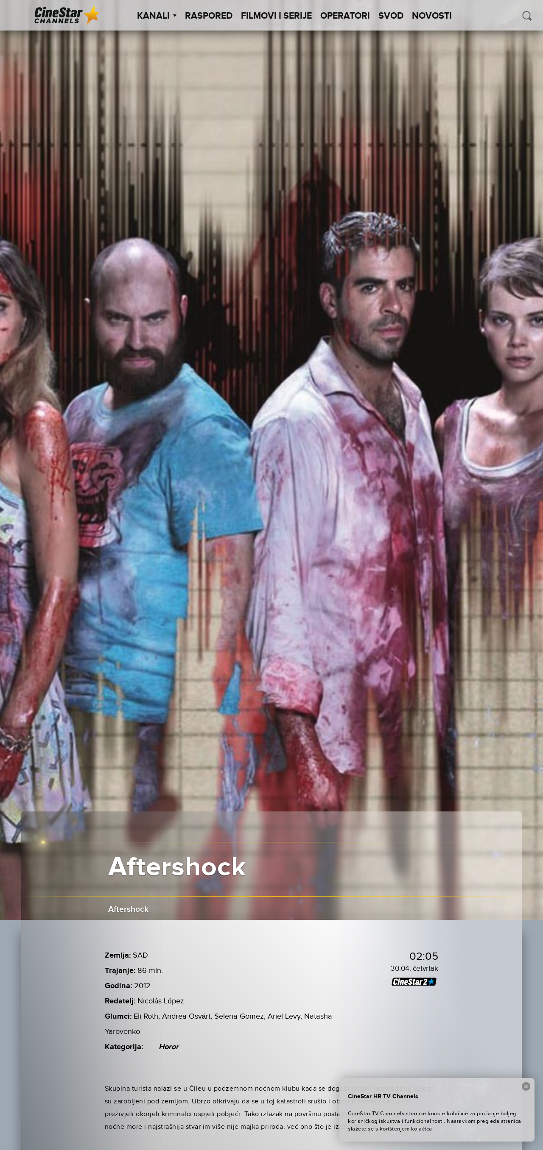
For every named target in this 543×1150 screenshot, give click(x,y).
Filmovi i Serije (276, 16)
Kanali (156, 16)
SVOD (390, 16)
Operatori (345, 16)
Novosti (432, 16)
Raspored (208, 16)
